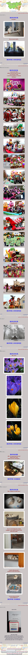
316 (13, 645)
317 (14, 645)
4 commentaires (25, 314)
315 (11, 645)
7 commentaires (25, 346)
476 (16, 645)
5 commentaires (25, 63)
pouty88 (1, 62)
